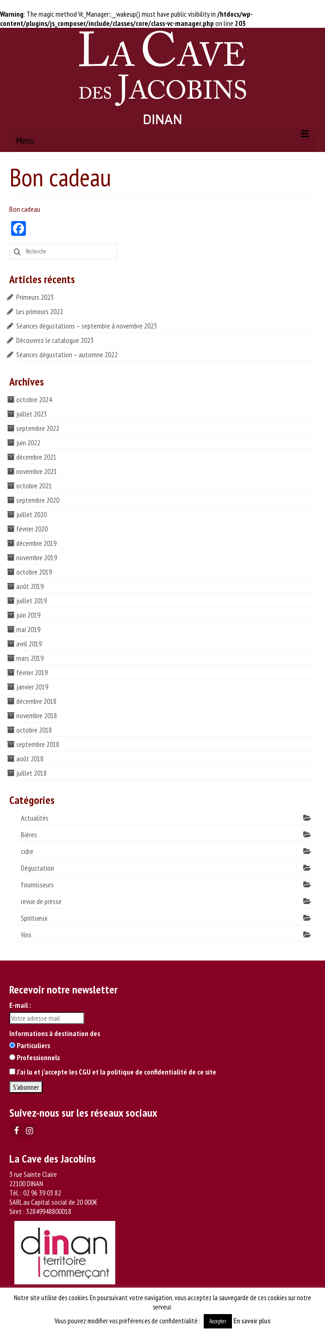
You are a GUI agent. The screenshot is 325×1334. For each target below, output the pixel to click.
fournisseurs (37, 884)
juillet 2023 (31, 413)
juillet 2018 (31, 773)
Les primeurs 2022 (39, 311)
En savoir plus (251, 1320)
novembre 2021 (36, 471)
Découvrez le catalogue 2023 (55, 340)
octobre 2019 (34, 571)
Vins (26, 934)
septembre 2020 (37, 500)
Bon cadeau (24, 209)
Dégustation (37, 867)
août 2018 (30, 758)
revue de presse (41, 901)
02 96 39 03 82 (42, 1192)
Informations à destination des (54, 1033)
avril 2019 (29, 643)
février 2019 (32, 672)
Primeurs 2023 (35, 297)
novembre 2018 (36, 715)
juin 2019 (28, 615)
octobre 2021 (34, 485)
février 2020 (32, 528)
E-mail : (20, 1005)
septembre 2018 (37, 744)
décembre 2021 (36, 457)
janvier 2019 (32, 686)
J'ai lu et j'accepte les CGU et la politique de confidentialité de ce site (116, 1071)
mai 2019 (28, 629)
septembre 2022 (37, 428)
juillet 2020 (31, 514)
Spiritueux (34, 918)
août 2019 (30, 586)
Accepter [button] (217, 1321)
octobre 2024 (34, 399)
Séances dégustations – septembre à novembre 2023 (86, 325)
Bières (29, 834)
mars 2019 (30, 658)
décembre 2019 (36, 543)
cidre (27, 851)
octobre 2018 (34, 729)
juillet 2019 (31, 600)
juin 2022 (28, 442)
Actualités (35, 817)
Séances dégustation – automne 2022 (67, 354)
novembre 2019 (36, 557)
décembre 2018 (36, 701)
